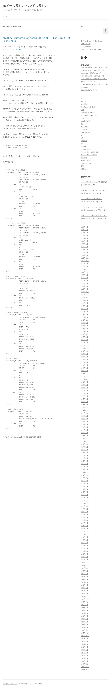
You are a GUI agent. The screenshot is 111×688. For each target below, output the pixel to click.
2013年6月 (84, 455)
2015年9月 (84, 382)
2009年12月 (85, 562)
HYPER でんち (85, 44)
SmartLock (84, 129)
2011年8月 (84, 512)
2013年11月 (85, 441)
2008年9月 (84, 605)
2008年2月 (84, 624)
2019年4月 (84, 309)
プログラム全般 (86, 163)
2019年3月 (84, 311)
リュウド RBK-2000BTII (13, 49)
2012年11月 (85, 475)
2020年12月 (85, 269)
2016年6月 (84, 359)
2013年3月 (84, 464)
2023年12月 (85, 258)
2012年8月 (84, 483)
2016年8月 (84, 357)
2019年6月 (84, 303)
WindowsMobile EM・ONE (90, 152)
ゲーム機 (84, 158)
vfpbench (84, 141)
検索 (82, 26)
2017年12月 (85, 334)
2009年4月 (84, 585)
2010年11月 (85, 534)
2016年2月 (84, 371)
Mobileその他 (85, 121)
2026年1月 (84, 235)
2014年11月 (85, 410)
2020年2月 (84, 286)
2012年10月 (85, 478)
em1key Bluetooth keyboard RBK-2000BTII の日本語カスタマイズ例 (36, 39)
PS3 (82, 124)
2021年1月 (84, 266)
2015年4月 (84, 396)
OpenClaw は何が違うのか (90, 90)
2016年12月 (85, 345)
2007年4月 (84, 653)
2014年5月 (84, 424)
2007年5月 (84, 650)
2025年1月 (84, 247)
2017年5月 (84, 342)
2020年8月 (84, 275)
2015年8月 (84, 385)
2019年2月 (84, 314)
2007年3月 (84, 655)
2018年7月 (84, 323)
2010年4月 (84, 551)
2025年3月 (84, 241)
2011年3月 (84, 523)
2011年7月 (84, 514)
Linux (83, 118)
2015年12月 (85, 373)
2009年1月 (84, 593)
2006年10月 (85, 670)
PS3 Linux (84, 127)
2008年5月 (84, 616)
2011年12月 (85, 500)
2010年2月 (84, 557)
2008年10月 (85, 602)
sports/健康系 (85, 132)
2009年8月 (84, 574)
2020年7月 (84, 278)
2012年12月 (85, 472)
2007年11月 (85, 633)
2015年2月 (84, 402)
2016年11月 (85, 348)
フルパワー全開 (86, 46)
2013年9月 (84, 447)
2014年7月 (84, 419)
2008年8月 (84, 607)
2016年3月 (84, 368)
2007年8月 (84, 641)
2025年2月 (84, 244)
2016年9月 (84, 354)
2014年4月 (84, 427)
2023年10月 (85, 261)
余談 (82, 166)
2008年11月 (85, 599)
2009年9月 (84, 571)
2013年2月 (84, 467)
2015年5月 (84, 393)
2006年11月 (85, 667)
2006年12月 (85, 664)
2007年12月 (85, 630)
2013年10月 (85, 444)
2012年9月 (84, 481)
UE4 (82, 135)
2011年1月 (84, 529)
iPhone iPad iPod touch (89, 115)
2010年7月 (84, 543)
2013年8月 (84, 450)
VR (82, 143)
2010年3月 (84, 554)
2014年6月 (84, 421)
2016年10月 (85, 351)
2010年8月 (84, 540)
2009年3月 (84, 588)
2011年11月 (85, 503)
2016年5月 (84, 362)
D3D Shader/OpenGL (88, 112)
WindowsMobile (17, 437)
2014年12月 (85, 407)
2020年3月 (84, 283)
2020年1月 (84, 289)
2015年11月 (85, 376)
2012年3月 (84, 492)
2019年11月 (85, 295)
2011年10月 (85, 506)
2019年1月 (84, 317)
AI (81, 98)
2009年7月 (84, 576)
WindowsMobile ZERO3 (89, 155)
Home (5, 17)
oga (98, 193)
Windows (84, 146)
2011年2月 (84, 526)
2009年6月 (84, 579)
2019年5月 (84, 306)
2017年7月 (84, 337)
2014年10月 (85, 413)
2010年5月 (84, 548)
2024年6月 (84, 252)
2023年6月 (84, 264)
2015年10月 (85, 379)
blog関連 (84, 104)
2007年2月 (84, 658)
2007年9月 (84, 638)
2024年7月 (84, 249)
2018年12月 (85, 320)
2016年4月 (84, 365)
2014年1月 (84, 436)
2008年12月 (85, 596)
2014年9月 (84, 416)
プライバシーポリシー (10, 684)
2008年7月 (84, 610)
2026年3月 (84, 230)
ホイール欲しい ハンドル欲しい (25, 6)
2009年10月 (85, 568)
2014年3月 (84, 430)
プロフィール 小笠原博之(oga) (91, 49)
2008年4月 (84, 619)
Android (83, 101)
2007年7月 (84, 644)
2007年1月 (84, 661)
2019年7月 (84, 300)
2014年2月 (84, 433)
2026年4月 (84, 227)
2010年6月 (84, 545)
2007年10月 (85, 636)
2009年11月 (85, 565)
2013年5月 (84, 458)
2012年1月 (84, 498)
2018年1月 (84, 331)
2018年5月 (84, 328)
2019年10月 (85, 297)
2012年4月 (84, 489)
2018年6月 (84, 326)
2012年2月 (84, 495)
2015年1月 (84, 404)
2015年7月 (84, 388)
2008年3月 (84, 622)
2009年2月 (84, 591)
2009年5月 (84, 582)
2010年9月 (84, 537)
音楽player (84, 169)
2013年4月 (84, 461)
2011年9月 (84, 509)
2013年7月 (84, 452)
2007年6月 (84, 647)
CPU (82, 110)
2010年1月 (84, 560)
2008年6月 (84, 613)
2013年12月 (85, 438)
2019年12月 (85, 292)
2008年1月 (84, 627)
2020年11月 (85, 272)
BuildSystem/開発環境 (88, 107)
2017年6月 (84, 340)
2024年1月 (84, 255)
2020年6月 (84, 280)
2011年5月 (84, 517)
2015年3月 (84, 399)
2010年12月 (85, 531)
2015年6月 (84, 390)
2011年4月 (84, 520)
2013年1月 (84, 469)
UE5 (82, 138)
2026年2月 (84, 233)
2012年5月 (84, 486)
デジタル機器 (85, 160)
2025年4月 (84, 238)
